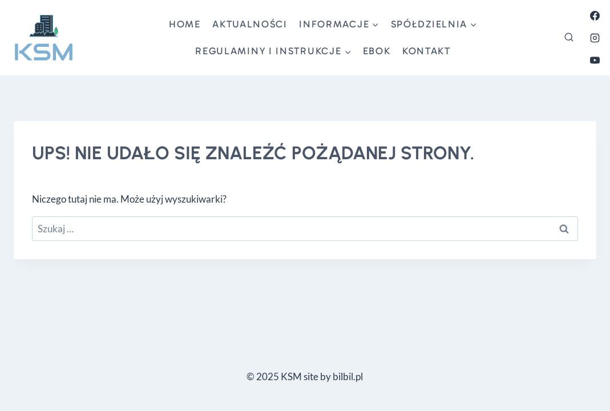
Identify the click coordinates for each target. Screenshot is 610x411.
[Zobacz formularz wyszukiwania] (569, 37)
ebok (377, 51)
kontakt (426, 51)
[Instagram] (594, 37)
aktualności (250, 24)
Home (185, 24)
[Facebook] (594, 15)
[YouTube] (594, 60)
